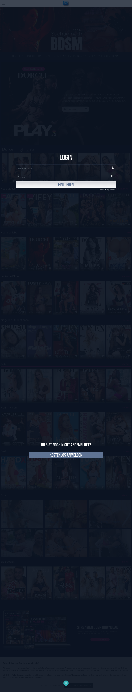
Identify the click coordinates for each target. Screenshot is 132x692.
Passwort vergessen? (106, 190)
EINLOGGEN (66, 185)
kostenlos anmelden (66, 455)
